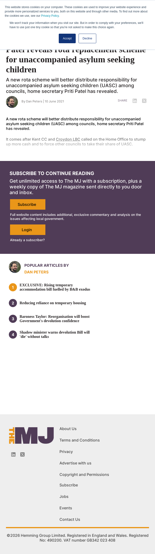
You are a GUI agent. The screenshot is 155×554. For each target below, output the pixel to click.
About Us (68, 428)
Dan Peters (36, 272)
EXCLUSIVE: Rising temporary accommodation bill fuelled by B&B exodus (55, 287)
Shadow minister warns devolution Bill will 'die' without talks (55, 334)
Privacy (66, 451)
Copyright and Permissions (84, 474)
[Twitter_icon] (22, 454)
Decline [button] (87, 38)
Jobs (64, 496)
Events (65, 508)
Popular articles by (46, 265)
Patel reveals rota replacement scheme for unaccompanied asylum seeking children (76, 59)
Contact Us (69, 519)
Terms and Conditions (79, 440)
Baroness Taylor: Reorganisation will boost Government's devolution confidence (55, 318)
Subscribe (27, 204)
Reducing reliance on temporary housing (53, 303)
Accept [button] (67, 38)
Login (27, 229)
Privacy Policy (50, 15)
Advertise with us (75, 463)
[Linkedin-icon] (13, 454)
